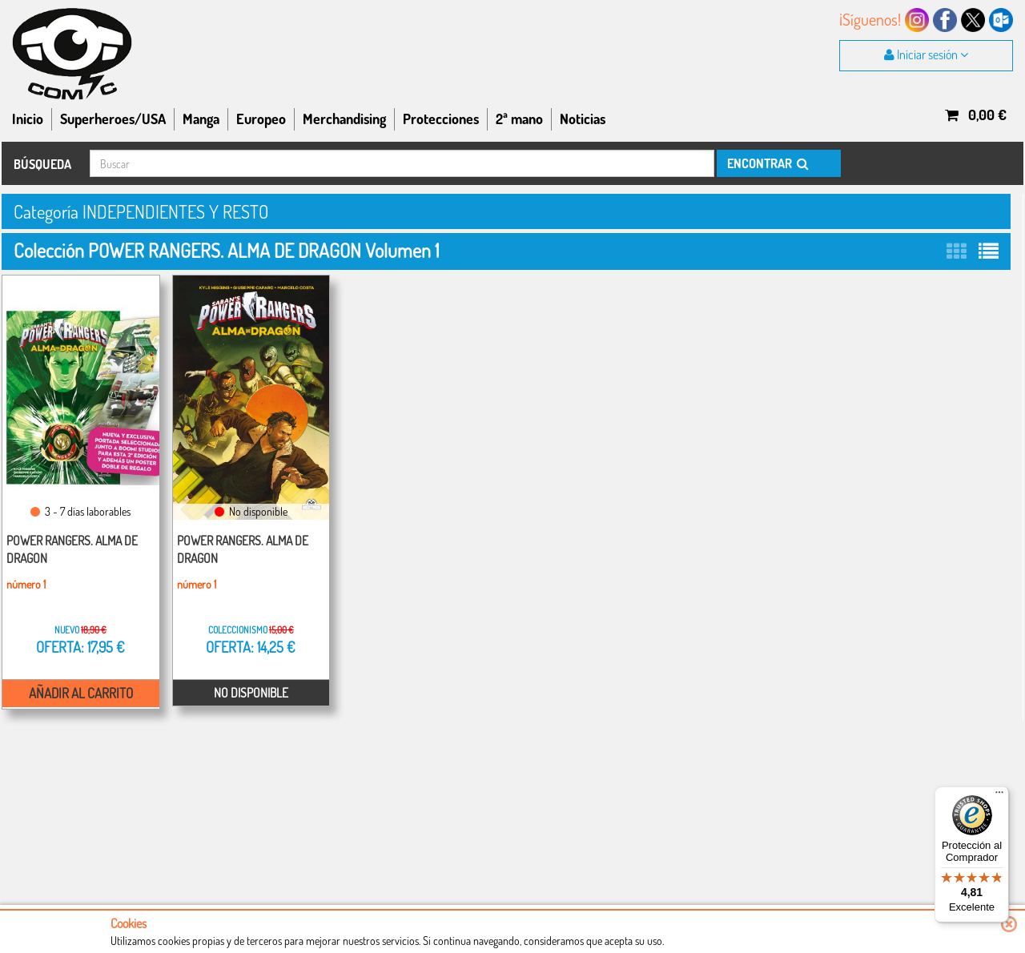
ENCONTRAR (767, 163)
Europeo (261, 118)
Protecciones (441, 118)
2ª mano (519, 118)
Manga (201, 118)
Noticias (582, 118)
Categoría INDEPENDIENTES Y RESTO (150, 211)
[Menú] (999, 796)
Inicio (27, 118)
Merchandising (344, 118)
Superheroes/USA (113, 118)
